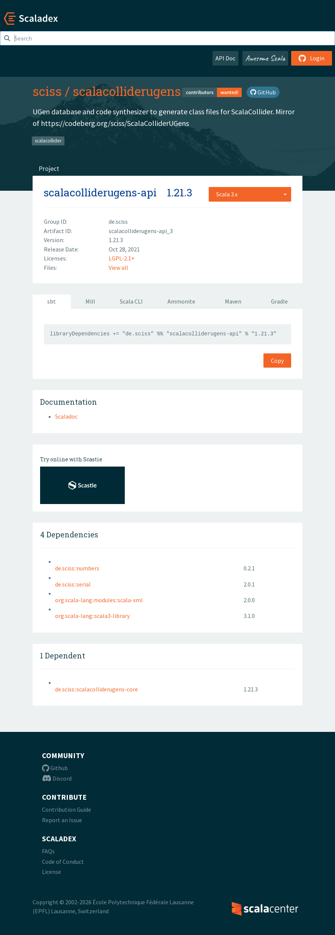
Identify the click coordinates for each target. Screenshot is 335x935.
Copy (277, 360)
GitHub (263, 92)
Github (55, 768)
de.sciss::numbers (77, 568)
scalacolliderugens (127, 91)
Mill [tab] (90, 301)
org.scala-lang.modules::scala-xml (99, 600)
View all (118, 267)
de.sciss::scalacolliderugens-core (96, 689)
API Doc (225, 58)
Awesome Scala (265, 58)
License (51, 871)
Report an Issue (62, 820)
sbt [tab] (51, 301)
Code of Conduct (63, 861)
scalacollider (48, 140)
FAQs (48, 851)
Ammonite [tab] (181, 301)
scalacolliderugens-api (100, 192)
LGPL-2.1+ (122, 258)
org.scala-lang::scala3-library (92, 615)
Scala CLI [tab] (131, 301)
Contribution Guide (66, 809)
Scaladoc (66, 416)
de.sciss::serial (73, 584)
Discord (57, 778)
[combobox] (250, 194)
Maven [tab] (233, 301)
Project (49, 168)
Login (312, 58)
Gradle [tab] (279, 301)
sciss (47, 91)
